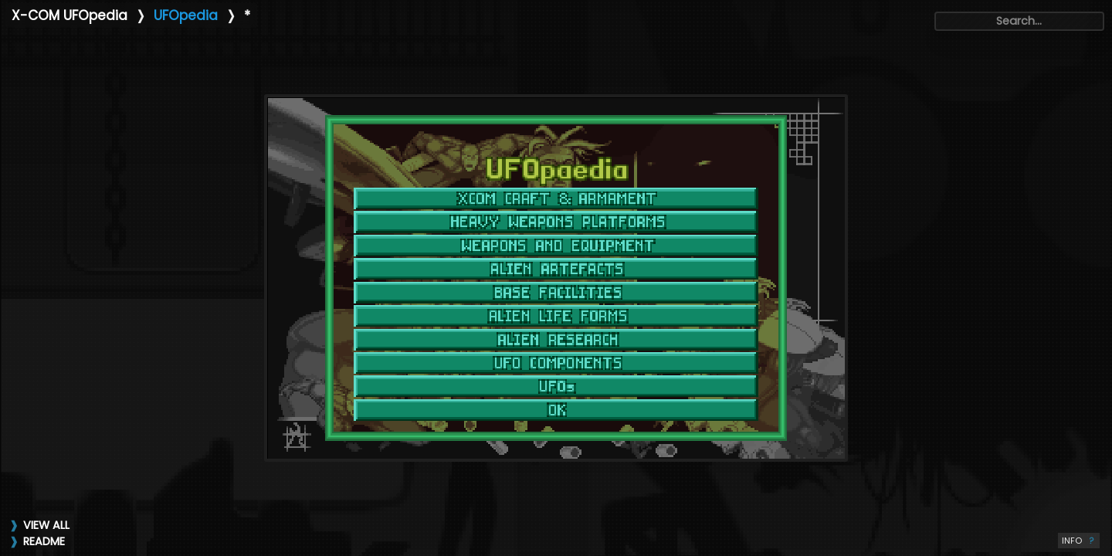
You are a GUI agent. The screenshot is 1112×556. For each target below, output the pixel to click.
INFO (1078, 540)
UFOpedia (186, 15)
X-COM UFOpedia (69, 15)
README (44, 541)
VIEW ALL (46, 525)
